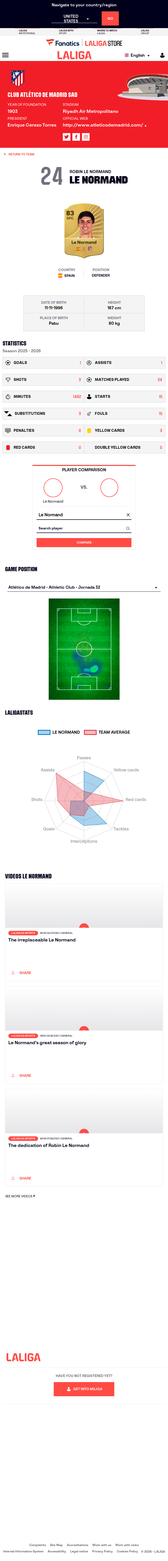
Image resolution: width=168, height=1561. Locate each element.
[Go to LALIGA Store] (84, 42)
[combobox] (84, 515)
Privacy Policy (102, 1551)
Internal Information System (23, 1551)
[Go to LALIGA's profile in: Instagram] (86, 137)
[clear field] (128, 515)
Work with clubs (127, 1545)
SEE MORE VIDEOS (20, 1196)
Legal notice (79, 1551)
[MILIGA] (160, 55)
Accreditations (77, 1545)
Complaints (37, 1545)
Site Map (56, 1545)
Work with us (101, 1545)
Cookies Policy (127, 1551)
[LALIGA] (75, 55)
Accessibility (57, 1551)
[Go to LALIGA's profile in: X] (66, 137)
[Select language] (138, 55)
